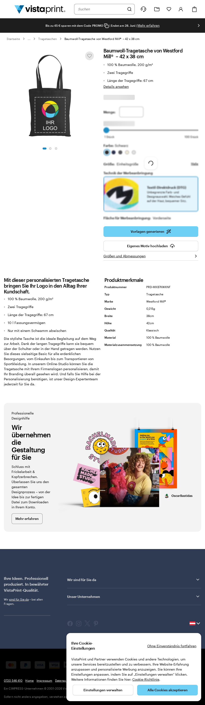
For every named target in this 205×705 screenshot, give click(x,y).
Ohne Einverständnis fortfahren (171, 646)
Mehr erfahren (148, 25)
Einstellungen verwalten (102, 690)
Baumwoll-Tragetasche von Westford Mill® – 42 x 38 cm (102, 38)
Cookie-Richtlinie (145, 679)
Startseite (13, 38)
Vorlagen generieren (151, 228)
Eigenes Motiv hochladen (151, 242)
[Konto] (181, 9)
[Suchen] (129, 9)
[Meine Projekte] (157, 9)
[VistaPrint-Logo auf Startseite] (39, 9)
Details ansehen (116, 86)
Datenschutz (63, 677)
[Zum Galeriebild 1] (44, 148)
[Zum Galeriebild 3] (56, 148)
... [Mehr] (29, 39)
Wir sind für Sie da (133, 576)
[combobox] (101, 9)
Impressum (44, 677)
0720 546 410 (13, 677)
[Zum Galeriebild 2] (50, 148)
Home (29, 677)
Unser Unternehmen (133, 593)
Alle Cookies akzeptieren (167, 690)
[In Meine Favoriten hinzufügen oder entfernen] (89, 56)
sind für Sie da (19, 596)
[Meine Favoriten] (169, 9)
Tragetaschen (47, 38)
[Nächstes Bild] (198, 25)
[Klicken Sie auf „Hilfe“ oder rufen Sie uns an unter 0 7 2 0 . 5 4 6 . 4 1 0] (143, 9)
